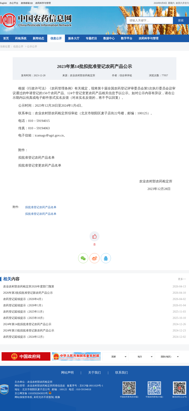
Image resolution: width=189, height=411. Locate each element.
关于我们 (94, 372)
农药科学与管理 (43, 3)
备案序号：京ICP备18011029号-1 (85, 385)
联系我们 (121, 372)
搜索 (181, 20)
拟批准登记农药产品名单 (40, 207)
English (3, 3)
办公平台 (13, 3)
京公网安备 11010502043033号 (33, 393)
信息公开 (18, 46)
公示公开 (32, 46)
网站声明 (67, 372)
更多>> (182, 279)
